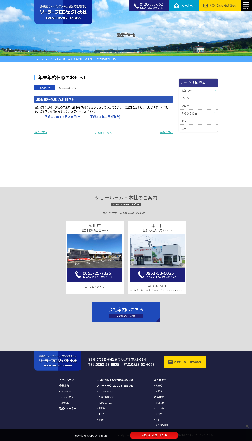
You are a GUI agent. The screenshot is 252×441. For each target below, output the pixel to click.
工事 (184, 128)
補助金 (102, 419)
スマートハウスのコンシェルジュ (115, 385)
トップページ (66, 379)
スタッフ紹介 (67, 397)
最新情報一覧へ (103, 133)
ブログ (185, 106)
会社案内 (64, 385)
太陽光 (159, 385)
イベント (186, 98)
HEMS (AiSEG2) (106, 402)
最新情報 (159, 397)
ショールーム (67, 391)
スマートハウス (106, 391)
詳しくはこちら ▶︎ (95, 287)
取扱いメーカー (67, 408)
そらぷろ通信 (189, 113)
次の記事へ (166, 132)
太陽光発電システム (108, 397)
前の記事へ (40, 132)
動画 (184, 121)
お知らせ (186, 91)
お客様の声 (160, 379)
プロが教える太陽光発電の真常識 (115, 379)
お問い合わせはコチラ (154, 435)
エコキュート (105, 413)
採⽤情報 (65, 402)
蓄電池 (102, 408)
